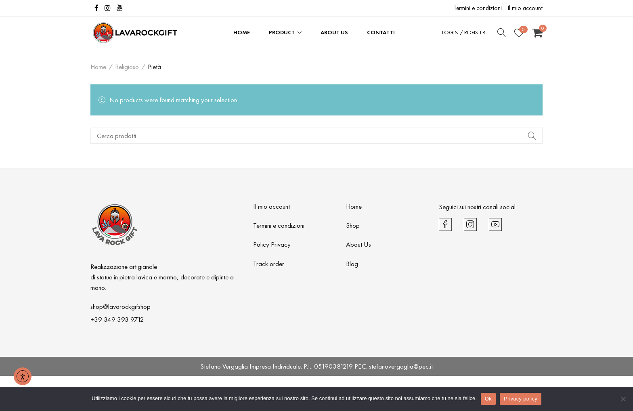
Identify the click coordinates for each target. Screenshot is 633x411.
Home (98, 67)
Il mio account (525, 8)
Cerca (532, 136)
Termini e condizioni (477, 8)
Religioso (127, 67)
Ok (488, 399)
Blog (352, 264)
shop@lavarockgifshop (120, 306)
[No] (623, 399)
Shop (353, 225)
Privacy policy (520, 399)
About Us (358, 244)
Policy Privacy (272, 244)
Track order (268, 264)
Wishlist (523, 29)
